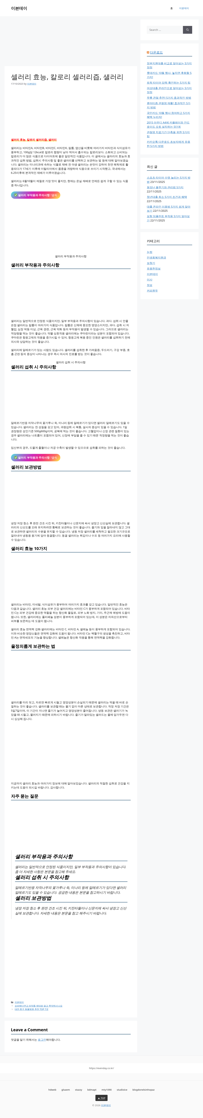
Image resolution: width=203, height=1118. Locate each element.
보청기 (151, 263)
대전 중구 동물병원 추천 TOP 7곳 (32, 1009)
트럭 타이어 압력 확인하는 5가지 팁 (169, 82)
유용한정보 (154, 268)
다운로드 (156, 52)
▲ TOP (101, 1098)
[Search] (187, 30)
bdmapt (91, 1089)
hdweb (52, 1089)
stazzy (78, 1089)
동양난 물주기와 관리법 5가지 (165, 187)
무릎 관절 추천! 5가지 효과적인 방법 (169, 98)
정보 (149, 285)
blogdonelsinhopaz (143, 1089)
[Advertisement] (71, 42)
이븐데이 (19, 8)
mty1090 (107, 1089)
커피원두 (152, 290)
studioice (122, 1089)
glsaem (65, 1089)
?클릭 (35, 195)
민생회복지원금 (156, 257)
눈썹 (149, 252)
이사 (149, 279)
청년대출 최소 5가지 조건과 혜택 (167, 197)
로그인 (42, 1039)
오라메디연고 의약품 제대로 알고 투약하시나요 (38, 1005)
